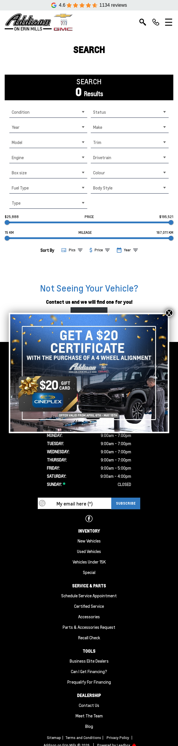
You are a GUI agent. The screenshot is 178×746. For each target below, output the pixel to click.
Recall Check (89, 637)
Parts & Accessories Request (89, 627)
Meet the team (89, 715)
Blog (89, 726)
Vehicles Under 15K (89, 561)
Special (89, 572)
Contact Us (89, 705)
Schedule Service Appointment (89, 595)
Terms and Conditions (83, 738)
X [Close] (169, 313)
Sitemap (54, 738)
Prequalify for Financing (89, 681)
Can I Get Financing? (89, 671)
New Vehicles (89, 540)
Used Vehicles (89, 551)
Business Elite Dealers (89, 660)
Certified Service (89, 606)
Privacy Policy (118, 738)
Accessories (89, 616)
